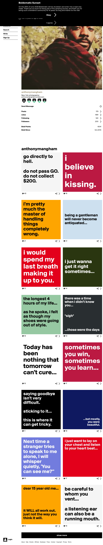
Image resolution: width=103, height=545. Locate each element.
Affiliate (37, 542)
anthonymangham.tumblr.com (32, 97)
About (23, 542)
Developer (43, 542)
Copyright (59, 542)
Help (27, 542)
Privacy (65, 542)
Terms (69, 542)
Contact (53, 542)
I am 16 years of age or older (32, 18)
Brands (31, 542)
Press (48, 542)
